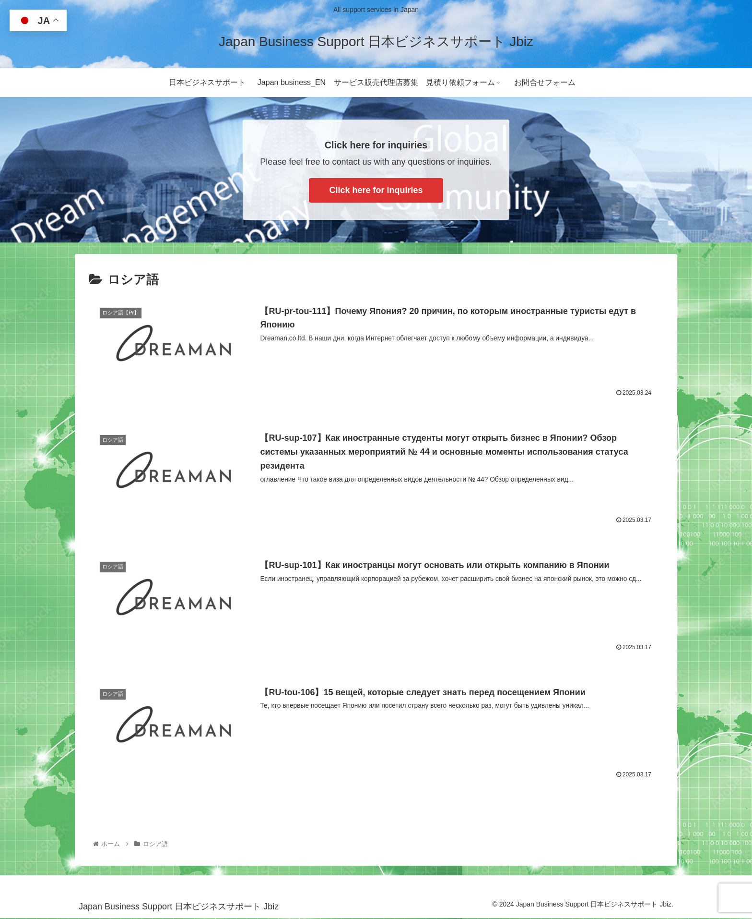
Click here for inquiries (376, 190)
